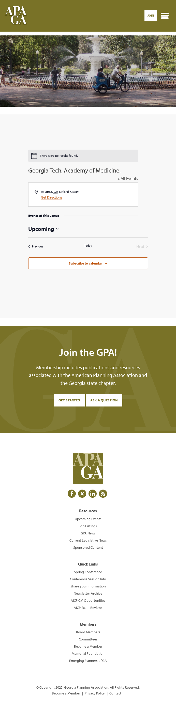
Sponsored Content (88, 547)
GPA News (88, 533)
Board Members (88, 632)
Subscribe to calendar (85, 263)
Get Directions (51, 197)
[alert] (83, 156)
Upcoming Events (88, 519)
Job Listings (88, 526)
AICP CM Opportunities (88, 600)
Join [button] (151, 15)
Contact (115, 693)
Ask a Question (104, 400)
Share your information (88, 586)
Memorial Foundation (88, 653)
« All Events (128, 178)
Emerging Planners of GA (88, 660)
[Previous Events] (35, 246)
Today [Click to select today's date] (88, 245)
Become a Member (88, 646)
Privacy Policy (95, 693)
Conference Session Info (88, 579)
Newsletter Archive (88, 593)
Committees (88, 639)
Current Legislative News (88, 540)
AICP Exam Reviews (88, 607)
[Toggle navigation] (165, 15)
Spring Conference (88, 572)
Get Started (69, 400)
